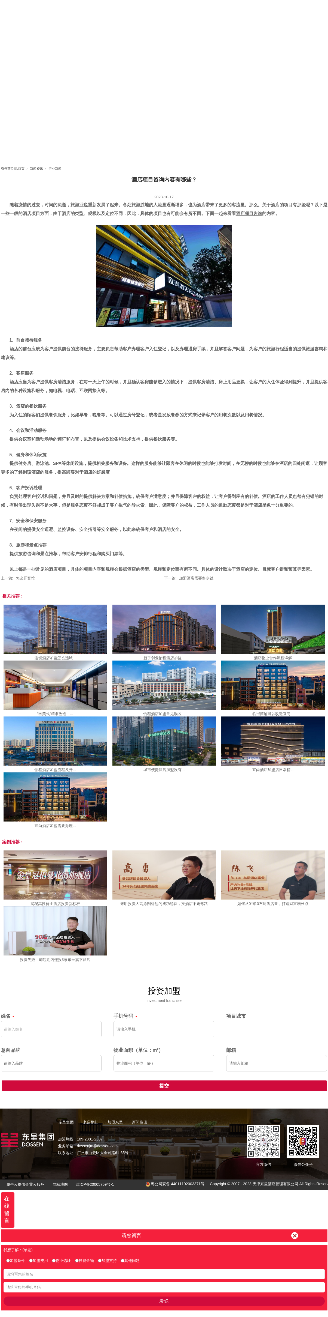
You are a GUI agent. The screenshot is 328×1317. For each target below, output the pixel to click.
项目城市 (236, 1016)
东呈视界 (213, 9)
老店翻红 (164, 9)
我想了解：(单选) (18, 1250)
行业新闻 (55, 169)
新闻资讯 (238, 9)
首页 (115, 9)
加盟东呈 (189, 9)
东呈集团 (140, 9)
